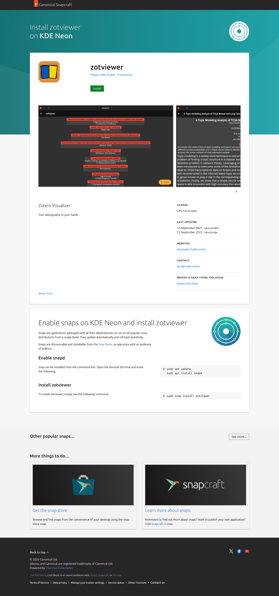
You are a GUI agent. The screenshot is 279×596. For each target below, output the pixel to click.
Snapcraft (103, 575)
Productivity (125, 74)
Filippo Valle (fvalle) (103, 74)
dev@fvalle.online (188, 266)
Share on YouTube (247, 551)
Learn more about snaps (167, 510)
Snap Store (105, 344)
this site (117, 575)
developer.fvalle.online (191, 249)
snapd (93, 575)
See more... (239, 436)
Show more (45, 293)
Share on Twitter (231, 551)
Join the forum (38, 575)
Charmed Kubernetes (59, 567)
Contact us (157, 582)
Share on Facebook (239, 551)
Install (97, 88)
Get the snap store (50, 510)
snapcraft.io (159, 523)
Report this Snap (187, 283)
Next (236, 191)
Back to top (39, 552)
